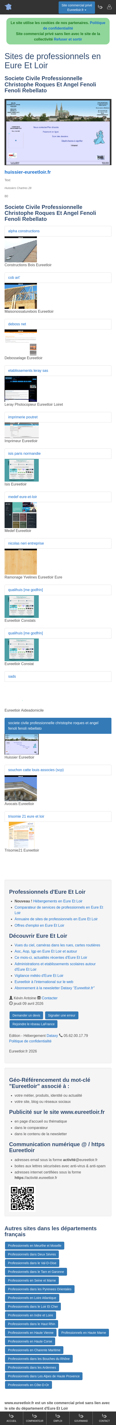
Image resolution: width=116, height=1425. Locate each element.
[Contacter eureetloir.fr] (109, 7)
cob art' (14, 278)
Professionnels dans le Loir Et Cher (33, 1306)
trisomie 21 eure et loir (26, 816)
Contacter (49, 998)
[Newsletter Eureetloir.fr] (100, 7)
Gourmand (81, 1417)
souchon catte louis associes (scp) (36, 770)
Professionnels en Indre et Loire (30, 1315)
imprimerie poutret (23, 417)
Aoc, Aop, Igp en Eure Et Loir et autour (46, 951)
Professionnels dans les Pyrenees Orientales (40, 1289)
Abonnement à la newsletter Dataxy (55, 988)
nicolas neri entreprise (26, 543)
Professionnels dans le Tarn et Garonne (36, 1272)
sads (12, 676)
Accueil (11, 1417)
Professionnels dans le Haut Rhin (31, 1324)
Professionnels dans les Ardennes (32, 1367)
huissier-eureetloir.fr (28, 172)
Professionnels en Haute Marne (83, 1333)
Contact (104, 1417)
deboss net (17, 324)
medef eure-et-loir (22, 497)
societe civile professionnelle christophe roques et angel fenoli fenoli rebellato (53, 725)
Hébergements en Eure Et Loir (57, 901)
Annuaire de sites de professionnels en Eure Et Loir (56, 919)
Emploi (58, 1417)
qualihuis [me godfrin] (25, 590)
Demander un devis (26, 1015)
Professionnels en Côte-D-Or (28, 1385)
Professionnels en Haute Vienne (31, 1333)
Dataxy (52, 1036)
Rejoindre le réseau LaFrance (33, 1024)
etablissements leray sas (28, 371)
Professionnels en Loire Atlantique (32, 1298)
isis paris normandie (24, 453)
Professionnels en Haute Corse (30, 1341)
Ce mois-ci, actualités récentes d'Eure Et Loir (51, 957)
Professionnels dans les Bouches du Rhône (39, 1359)
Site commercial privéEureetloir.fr (77, 7)
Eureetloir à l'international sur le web (44, 982)
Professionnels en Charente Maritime (34, 1350)
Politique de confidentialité (30, 1041)
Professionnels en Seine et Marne (32, 1280)
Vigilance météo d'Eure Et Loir (39, 976)
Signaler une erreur (61, 1015)
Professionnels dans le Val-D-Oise (32, 1263)
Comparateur (34, 1417)
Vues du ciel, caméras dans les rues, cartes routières (57, 945)
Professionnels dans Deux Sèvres (32, 1254)
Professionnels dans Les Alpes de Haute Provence (44, 1376)
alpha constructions (24, 231)
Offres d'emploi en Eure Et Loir (39, 925)
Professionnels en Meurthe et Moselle (34, 1245)
